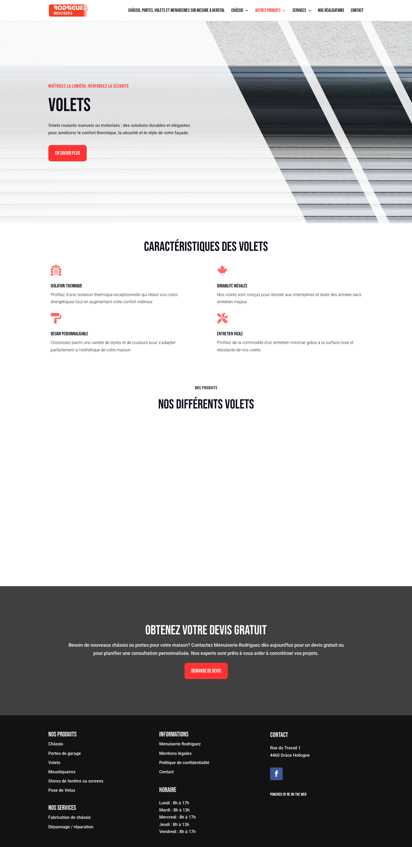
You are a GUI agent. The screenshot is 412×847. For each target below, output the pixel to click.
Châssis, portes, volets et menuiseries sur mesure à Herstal (176, 11)
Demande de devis (206, 671)
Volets (54, 762)
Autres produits (268, 11)
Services (299, 11)
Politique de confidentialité (184, 762)
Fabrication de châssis (69, 817)
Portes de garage (64, 753)
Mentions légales (175, 753)
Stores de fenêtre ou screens (75, 781)
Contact (357, 11)
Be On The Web (296, 794)
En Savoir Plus (67, 153)
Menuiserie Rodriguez (180, 743)
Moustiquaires (61, 771)
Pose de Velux (61, 790)
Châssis (237, 11)
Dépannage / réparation (70, 826)
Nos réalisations (331, 11)
